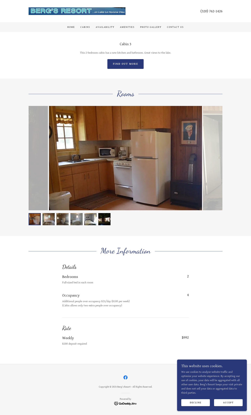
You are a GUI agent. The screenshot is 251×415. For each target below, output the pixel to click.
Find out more (125, 64)
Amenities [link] (127, 27)
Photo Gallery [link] (150, 27)
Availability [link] (105, 27)
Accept (228, 402)
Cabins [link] (85, 27)
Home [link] (71, 27)
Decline (195, 402)
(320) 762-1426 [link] (211, 11)
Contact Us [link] (175, 27)
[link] (77, 11)
